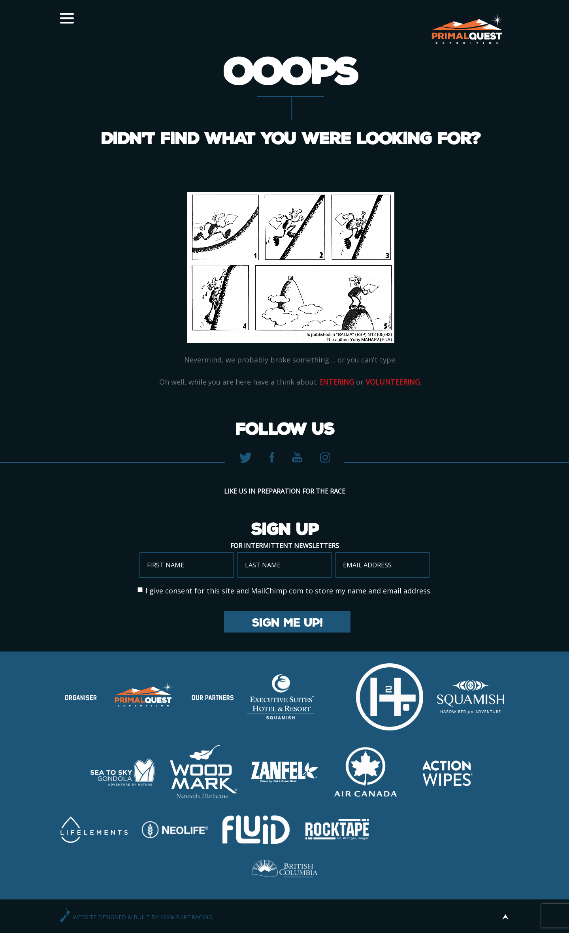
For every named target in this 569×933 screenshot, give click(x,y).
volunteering (393, 382)
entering (336, 382)
